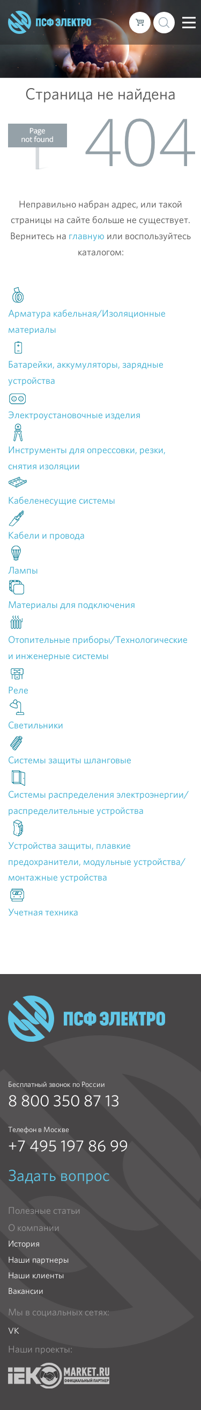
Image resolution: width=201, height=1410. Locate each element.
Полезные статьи (44, 1210)
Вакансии (25, 1291)
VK (13, 1331)
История (24, 1244)
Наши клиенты (36, 1275)
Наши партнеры (38, 1260)
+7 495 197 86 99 (68, 1146)
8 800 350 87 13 (64, 1101)
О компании (33, 1228)
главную (87, 236)
